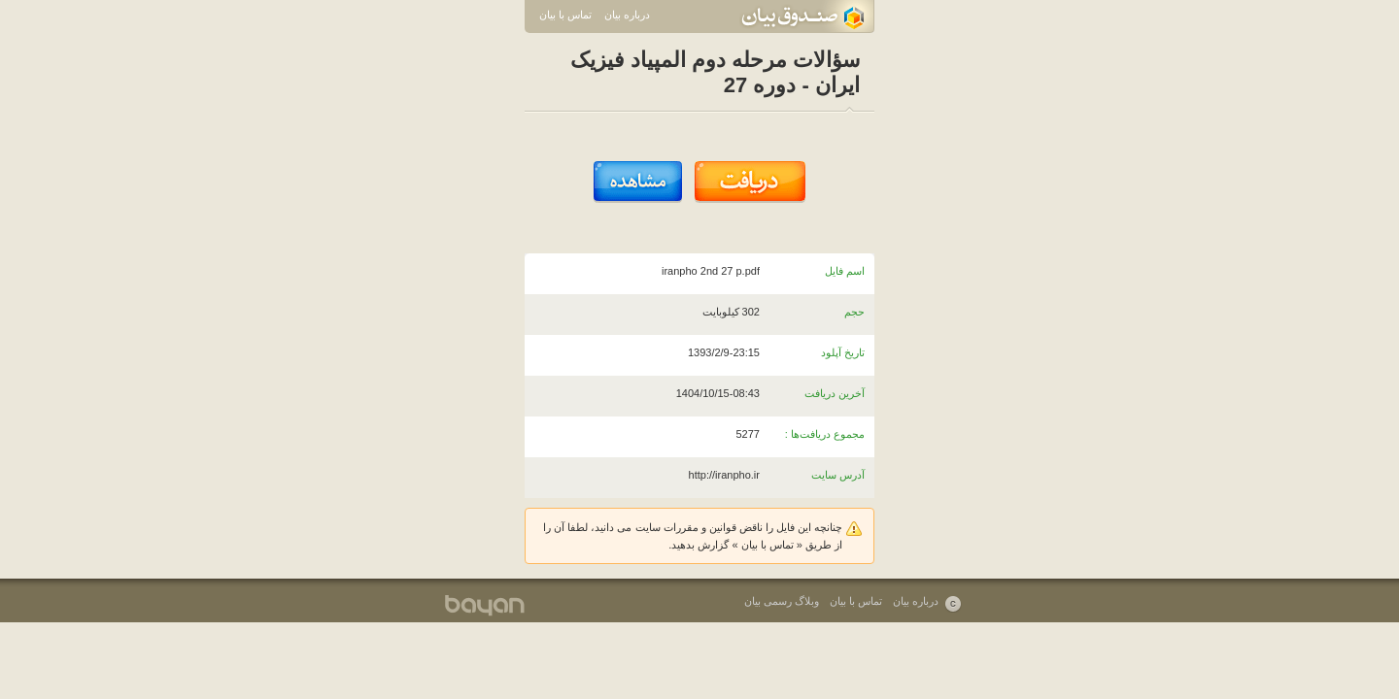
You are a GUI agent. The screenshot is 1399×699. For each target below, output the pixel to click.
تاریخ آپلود (843, 352)
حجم (854, 311)
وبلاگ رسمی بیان (781, 601)
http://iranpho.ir (724, 475)
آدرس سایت (838, 475)
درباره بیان (627, 14)
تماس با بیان (565, 14)
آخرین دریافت (834, 393)
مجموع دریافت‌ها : (825, 434)
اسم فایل (845, 271)
